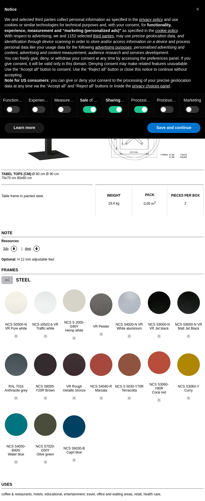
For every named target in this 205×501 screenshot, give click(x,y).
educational (53, 494)
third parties (103, 36)
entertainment (74, 494)
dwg (28, 249)
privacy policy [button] (151, 19)
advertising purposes (113, 47)
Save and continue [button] (173, 127)
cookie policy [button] (166, 30)
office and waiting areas (115, 494)
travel (91, 494)
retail (138, 494)
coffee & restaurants (16, 494)
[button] (197, 9)
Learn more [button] (24, 127)
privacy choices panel (151, 86)
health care (152, 494)
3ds (5, 249)
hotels (38, 494)
